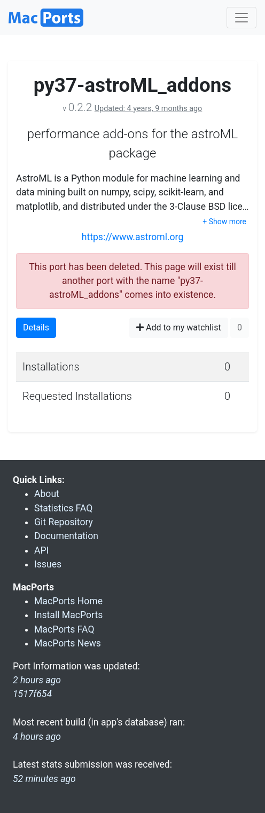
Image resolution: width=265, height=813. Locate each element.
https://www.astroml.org (133, 237)
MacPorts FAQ (64, 629)
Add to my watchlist (178, 327)
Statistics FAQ (63, 508)
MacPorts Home (68, 601)
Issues (47, 564)
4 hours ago (37, 736)
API (41, 550)
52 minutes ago (44, 778)
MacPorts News (67, 643)
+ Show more (224, 221)
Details (36, 327)
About (46, 493)
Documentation (66, 536)
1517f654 (32, 694)
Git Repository (63, 522)
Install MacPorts (68, 615)
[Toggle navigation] (241, 17)
